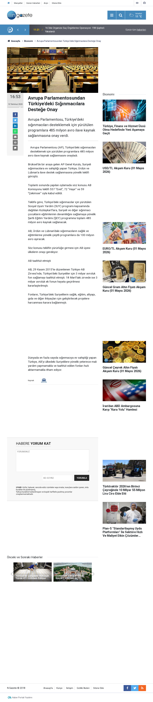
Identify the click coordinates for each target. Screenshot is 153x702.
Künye (59, 688)
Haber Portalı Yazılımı (22, 697)
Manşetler (18, 3)
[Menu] (111, 15)
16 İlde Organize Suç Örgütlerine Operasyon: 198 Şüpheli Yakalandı (74, 30)
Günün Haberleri (33, 3)
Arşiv (46, 3)
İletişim (69, 688)
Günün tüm (136, 29)
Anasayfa (48, 688)
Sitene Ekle (56, 3)
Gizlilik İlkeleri (83, 688)
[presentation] (18, 30)
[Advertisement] (63, 330)
